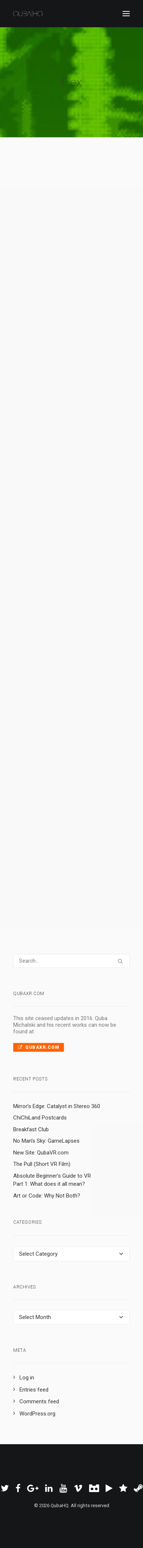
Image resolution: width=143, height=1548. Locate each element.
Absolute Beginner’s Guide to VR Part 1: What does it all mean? (52, 1180)
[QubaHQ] (28, 13)
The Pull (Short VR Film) (41, 1164)
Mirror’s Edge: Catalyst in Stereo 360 (56, 1106)
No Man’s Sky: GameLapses (46, 1141)
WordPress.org (37, 1413)
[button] (126, 13)
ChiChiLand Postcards (40, 1117)
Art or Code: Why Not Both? (46, 1195)
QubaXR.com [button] (38, 1047)
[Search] (71, 961)
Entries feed (33, 1389)
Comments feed (39, 1401)
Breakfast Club (31, 1129)
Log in (26, 1377)
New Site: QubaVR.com (41, 1152)
